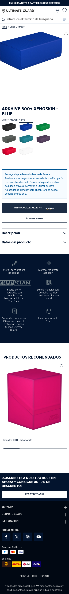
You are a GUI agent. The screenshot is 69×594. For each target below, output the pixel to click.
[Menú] (64, 19)
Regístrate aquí (34, 494)
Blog (34, 575)
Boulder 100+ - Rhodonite (17, 440)
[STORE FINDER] (34, 208)
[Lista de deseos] (64, 10)
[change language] (57, 10)
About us (24, 575)
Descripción (11, 233)
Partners (44, 575)
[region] (34, 401)
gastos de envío (53, 586)
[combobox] (30, 19)
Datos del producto (16, 242)
